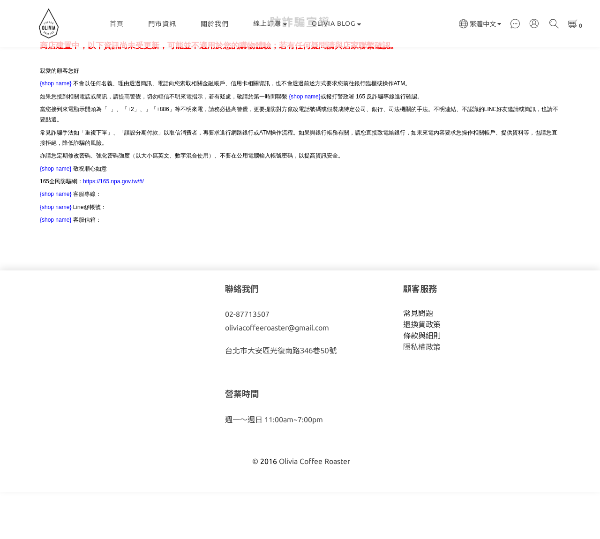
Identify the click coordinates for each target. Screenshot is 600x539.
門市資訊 (162, 24)
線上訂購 (270, 23)
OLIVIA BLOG (336, 23)
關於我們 (215, 24)
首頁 (117, 24)
